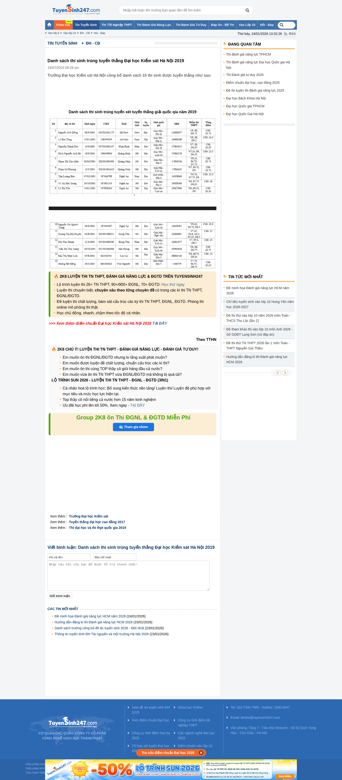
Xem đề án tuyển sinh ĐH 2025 (151, 709)
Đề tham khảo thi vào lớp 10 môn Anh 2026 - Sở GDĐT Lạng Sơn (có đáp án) (259, 331)
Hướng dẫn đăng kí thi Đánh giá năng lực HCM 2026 (94, 622)
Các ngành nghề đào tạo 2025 (196, 735)
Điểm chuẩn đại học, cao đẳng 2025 (253, 83)
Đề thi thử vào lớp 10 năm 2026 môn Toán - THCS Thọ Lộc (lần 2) (258, 318)
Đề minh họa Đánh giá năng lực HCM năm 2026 (90, 616)
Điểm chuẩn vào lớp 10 (195, 746)
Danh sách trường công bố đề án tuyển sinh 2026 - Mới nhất (99, 628)
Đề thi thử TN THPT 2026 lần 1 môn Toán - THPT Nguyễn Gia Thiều (258, 345)
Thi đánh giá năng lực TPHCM (248, 54)
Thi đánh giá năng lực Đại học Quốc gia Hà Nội (258, 65)
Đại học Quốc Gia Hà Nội (245, 114)
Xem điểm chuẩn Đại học (150, 720)
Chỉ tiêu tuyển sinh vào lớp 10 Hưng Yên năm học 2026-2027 (260, 304)
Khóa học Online (190, 707)
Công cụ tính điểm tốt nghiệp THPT (194, 722)
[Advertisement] (134, 97)
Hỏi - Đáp (99, 33)
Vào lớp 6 (53, 33)
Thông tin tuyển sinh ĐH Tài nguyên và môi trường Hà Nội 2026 (102, 634)
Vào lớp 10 (69, 33)
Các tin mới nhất (63, 609)
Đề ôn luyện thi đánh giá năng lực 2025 (255, 90)
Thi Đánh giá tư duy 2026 (245, 75)
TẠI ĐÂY (159, 323)
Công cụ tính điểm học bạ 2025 (151, 735)
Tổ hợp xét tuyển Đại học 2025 (150, 748)
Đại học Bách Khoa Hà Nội (246, 98)
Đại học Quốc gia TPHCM (245, 106)
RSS (292, 34)
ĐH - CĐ (85, 33)
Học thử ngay (173, 284)
